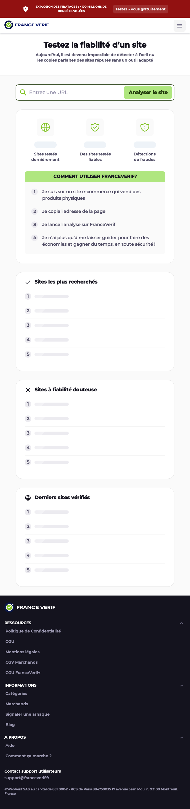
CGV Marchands (21, 662)
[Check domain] (21, 92)
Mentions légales (22, 652)
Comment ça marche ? (28, 756)
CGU (9, 641)
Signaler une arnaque (27, 714)
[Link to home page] (26, 25)
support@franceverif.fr (26, 777)
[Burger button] (180, 26)
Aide (10, 745)
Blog (10, 725)
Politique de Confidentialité (33, 631)
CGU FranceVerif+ (22, 673)
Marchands (16, 704)
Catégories (16, 693)
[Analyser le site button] (148, 92)
